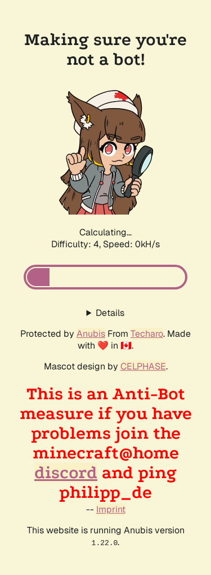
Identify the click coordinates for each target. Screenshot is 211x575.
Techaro (147, 334)
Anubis (91, 334)
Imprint (110, 509)
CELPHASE (143, 366)
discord (65, 473)
